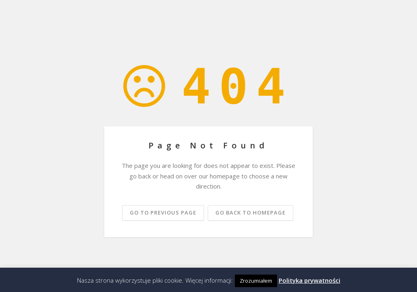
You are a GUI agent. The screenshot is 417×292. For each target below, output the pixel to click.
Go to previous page (163, 212)
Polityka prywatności (309, 280)
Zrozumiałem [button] (256, 280)
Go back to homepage (250, 212)
